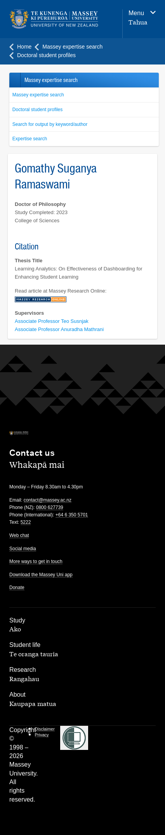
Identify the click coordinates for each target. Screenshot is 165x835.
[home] (54, 19)
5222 (26, 522)
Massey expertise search (38, 95)
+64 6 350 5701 (72, 515)
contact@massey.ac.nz (47, 500)
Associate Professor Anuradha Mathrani (59, 329)
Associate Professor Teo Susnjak (52, 321)
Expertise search (29, 138)
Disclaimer (45, 729)
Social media (22, 548)
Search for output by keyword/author (49, 124)
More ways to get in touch (36, 561)
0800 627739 (49, 507)
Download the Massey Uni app (41, 574)
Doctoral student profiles (37, 109)
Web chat (19, 535)
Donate (16, 587)
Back (15, 80)
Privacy (42, 734)
